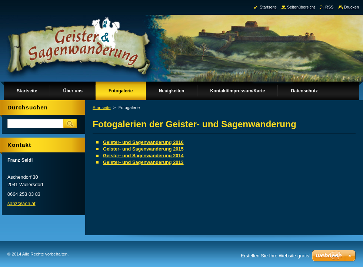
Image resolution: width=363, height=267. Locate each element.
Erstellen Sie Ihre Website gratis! (275, 255)
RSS (329, 7)
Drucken (351, 7)
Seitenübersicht (301, 7)
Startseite (102, 107)
